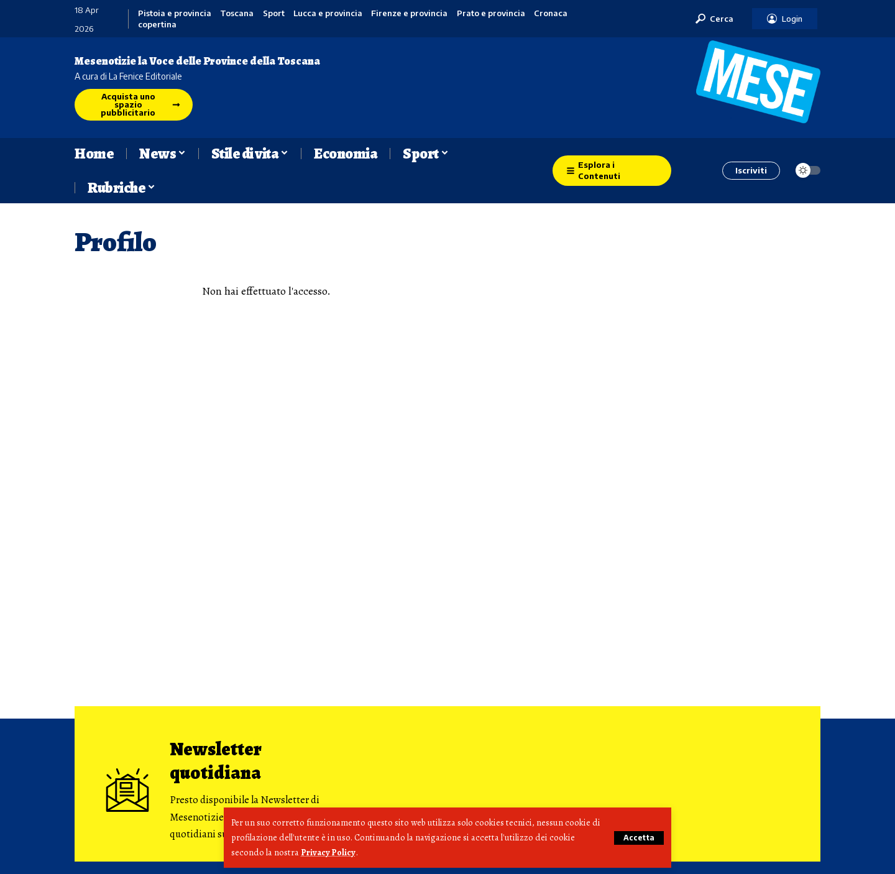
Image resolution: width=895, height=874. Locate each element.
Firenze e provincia (409, 13)
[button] (638, 838)
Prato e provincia (491, 13)
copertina (157, 25)
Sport (274, 13)
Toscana (237, 13)
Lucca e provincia (327, 13)
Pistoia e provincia (174, 13)
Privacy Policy (328, 853)
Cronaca (550, 13)
